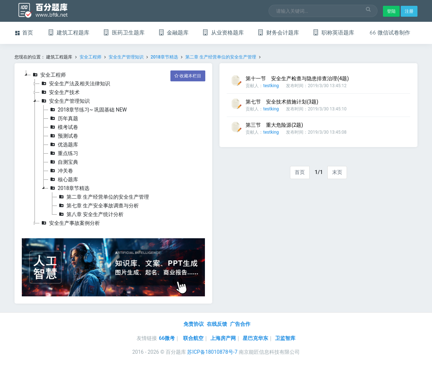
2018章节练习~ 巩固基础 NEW (87, 109)
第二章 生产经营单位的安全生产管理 (220, 57)
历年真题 (63, 118)
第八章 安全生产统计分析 (90, 214)
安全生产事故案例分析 (70, 223)
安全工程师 (90, 57)
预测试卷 (63, 135)
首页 (300, 172)
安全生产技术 (60, 92)
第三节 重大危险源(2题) (274, 125)
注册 (409, 11)
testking (271, 85)
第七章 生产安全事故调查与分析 (98, 205)
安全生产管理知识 (126, 57)
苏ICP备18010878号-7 (212, 352)
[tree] (113, 148)
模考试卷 (63, 127)
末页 (337, 172)
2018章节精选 (164, 57)
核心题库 (63, 179)
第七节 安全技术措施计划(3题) (282, 102)
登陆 (391, 11)
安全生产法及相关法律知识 (75, 83)
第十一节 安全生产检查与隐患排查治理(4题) (297, 78)
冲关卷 (60, 170)
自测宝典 (63, 162)
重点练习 (63, 153)
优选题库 (63, 144)
